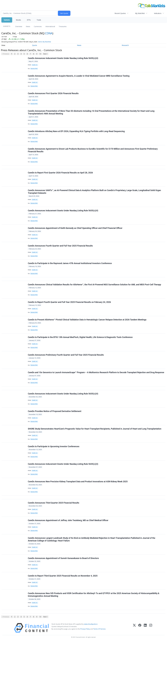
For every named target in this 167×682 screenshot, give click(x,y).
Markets (7, 20)
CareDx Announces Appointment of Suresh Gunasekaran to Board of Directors (63, 595)
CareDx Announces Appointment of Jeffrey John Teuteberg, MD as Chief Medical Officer (68, 554)
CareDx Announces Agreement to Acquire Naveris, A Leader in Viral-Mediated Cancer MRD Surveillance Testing (79, 77)
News (28, 26)
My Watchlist (140, 13)
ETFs (29, 20)
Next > (45, 54)
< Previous (5, 54)
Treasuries (63, 26)
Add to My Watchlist (48, 42)
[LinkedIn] (145, 668)
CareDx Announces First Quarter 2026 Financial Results (53, 96)
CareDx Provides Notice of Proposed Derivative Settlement (55, 438)
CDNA (48, 33)
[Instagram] (150, 668)
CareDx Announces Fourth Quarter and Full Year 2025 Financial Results (60, 258)
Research (125, 45)
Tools (39, 20)
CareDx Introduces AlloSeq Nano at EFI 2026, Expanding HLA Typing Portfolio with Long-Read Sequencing (76, 136)
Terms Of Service (99, 669)
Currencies (38, 26)
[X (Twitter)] (134, 668)
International (50, 26)
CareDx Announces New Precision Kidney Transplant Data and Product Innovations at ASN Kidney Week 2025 (78, 513)
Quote (34, 45)
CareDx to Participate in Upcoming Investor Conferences (54, 475)
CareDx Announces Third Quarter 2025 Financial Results (53, 536)
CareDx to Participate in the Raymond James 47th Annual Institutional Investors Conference (70, 277)
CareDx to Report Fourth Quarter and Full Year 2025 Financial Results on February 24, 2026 (69, 318)
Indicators (157, 13)
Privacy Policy (85, 669)
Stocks (18, 20)
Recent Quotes (120, 13)
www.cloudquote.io (91, 664)
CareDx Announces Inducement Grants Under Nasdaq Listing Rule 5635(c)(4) (63, 58)
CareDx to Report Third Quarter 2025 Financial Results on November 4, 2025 (63, 613)
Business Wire (34, 69)
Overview (18, 26)
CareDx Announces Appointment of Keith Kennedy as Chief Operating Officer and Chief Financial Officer (75, 239)
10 (40, 54)
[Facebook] (139, 668)
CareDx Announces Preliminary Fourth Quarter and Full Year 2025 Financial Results (66, 375)
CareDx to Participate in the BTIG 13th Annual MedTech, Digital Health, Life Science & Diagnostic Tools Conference (80, 356)
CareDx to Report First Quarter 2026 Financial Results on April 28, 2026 (60, 180)
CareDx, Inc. (35, 65)
